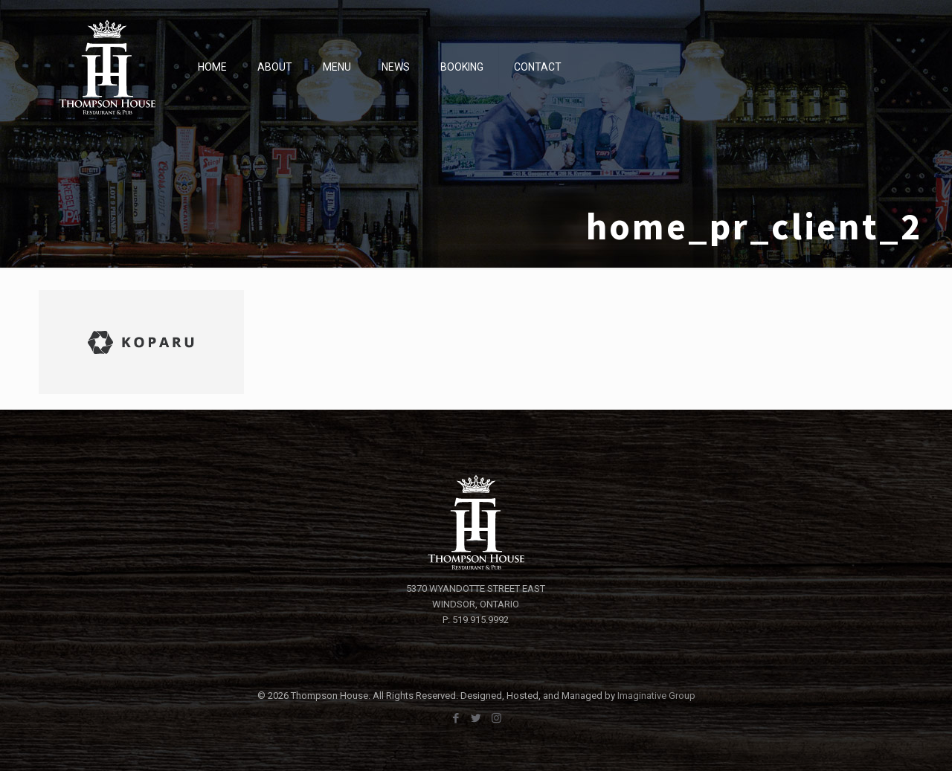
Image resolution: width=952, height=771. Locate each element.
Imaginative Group (656, 695)
